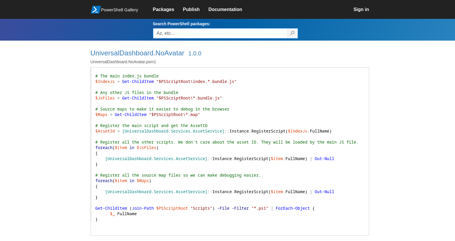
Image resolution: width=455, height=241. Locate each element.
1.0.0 (194, 53)
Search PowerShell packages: (181, 23)
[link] (168, 9)
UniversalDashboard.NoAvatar (138, 53)
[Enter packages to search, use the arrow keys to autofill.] (220, 33)
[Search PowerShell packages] (292, 33)
